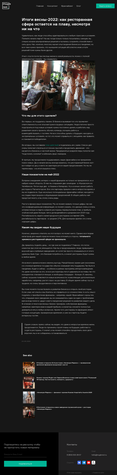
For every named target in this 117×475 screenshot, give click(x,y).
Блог (78, 6)
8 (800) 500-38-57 (74, 455)
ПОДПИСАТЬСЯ (25, 464)
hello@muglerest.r (99, 455)
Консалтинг (52, 6)
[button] (105, 6)
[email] (25, 454)
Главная (40, 6)
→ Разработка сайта (98, 472)
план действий (51, 145)
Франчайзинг (67, 6)
